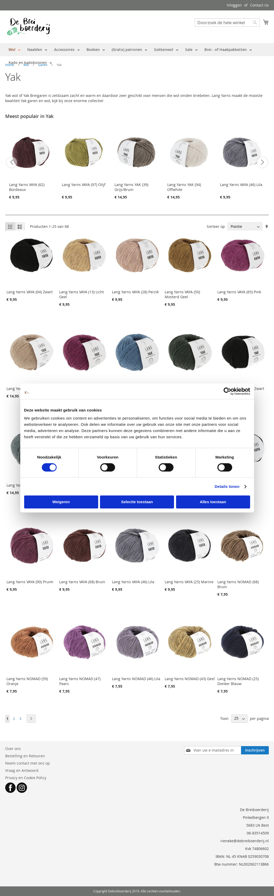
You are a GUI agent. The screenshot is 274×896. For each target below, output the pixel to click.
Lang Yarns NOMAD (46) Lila (136, 678)
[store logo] (28, 26)
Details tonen (227, 486)
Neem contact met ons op (27, 763)
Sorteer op (216, 226)
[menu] (137, 56)
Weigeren (61, 502)
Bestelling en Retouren (25, 755)
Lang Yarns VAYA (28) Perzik (135, 291)
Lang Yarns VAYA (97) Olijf (83, 184)
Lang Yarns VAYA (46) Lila (241, 184)
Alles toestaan (213, 502)
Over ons (13, 748)
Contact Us (259, 5)
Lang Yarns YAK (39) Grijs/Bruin (131, 187)
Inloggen (234, 5)
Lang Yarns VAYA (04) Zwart (29, 291)
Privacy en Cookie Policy (25, 777)
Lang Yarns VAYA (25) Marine (189, 581)
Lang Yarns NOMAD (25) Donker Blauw (238, 681)
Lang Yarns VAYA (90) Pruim (29, 581)
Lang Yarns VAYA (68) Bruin (82, 581)
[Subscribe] (255, 750)
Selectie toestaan (137, 502)
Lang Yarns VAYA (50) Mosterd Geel (182, 294)
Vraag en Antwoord (21, 770)
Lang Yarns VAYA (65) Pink (239, 291)
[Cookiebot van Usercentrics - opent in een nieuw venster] (227, 391)
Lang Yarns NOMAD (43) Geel (190, 678)
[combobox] (227, 22)
